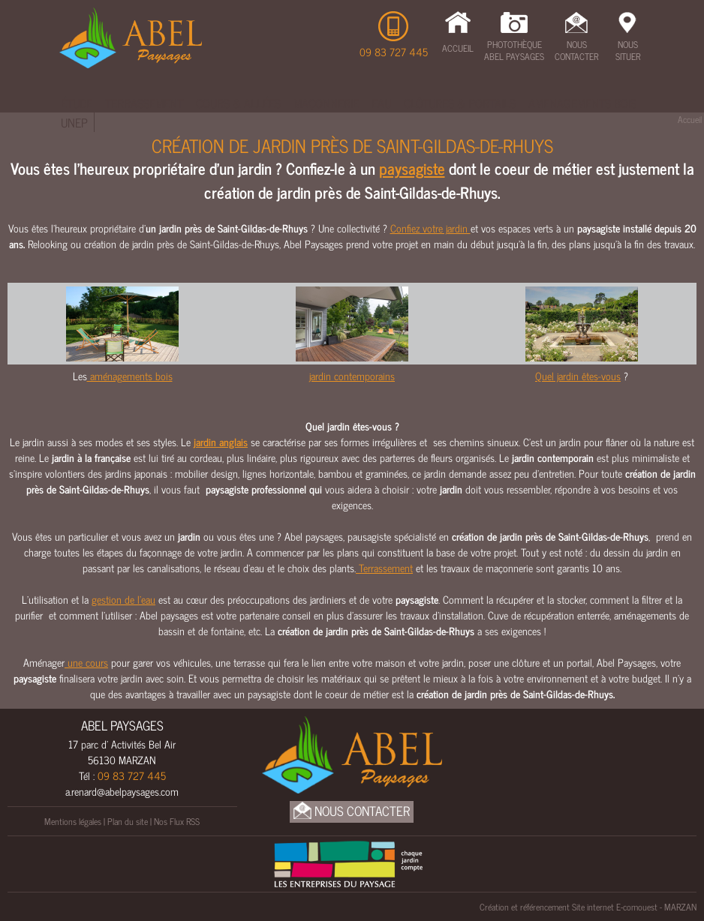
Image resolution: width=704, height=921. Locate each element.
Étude (76, 102)
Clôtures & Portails (460, 102)
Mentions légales (72, 821)
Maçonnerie (326, 102)
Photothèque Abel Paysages (514, 50)
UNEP (74, 122)
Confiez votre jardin (430, 227)
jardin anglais (221, 441)
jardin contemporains (352, 375)
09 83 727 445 (394, 51)
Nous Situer (627, 50)
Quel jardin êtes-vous (578, 375)
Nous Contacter (576, 50)
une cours (86, 661)
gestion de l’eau (123, 599)
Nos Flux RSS (177, 821)
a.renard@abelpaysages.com (122, 791)
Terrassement (144, 102)
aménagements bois (130, 375)
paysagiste (412, 168)
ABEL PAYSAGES (122, 725)
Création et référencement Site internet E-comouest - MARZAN (588, 906)
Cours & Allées (238, 102)
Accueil (458, 48)
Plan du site (127, 821)
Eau (381, 102)
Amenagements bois (582, 102)
